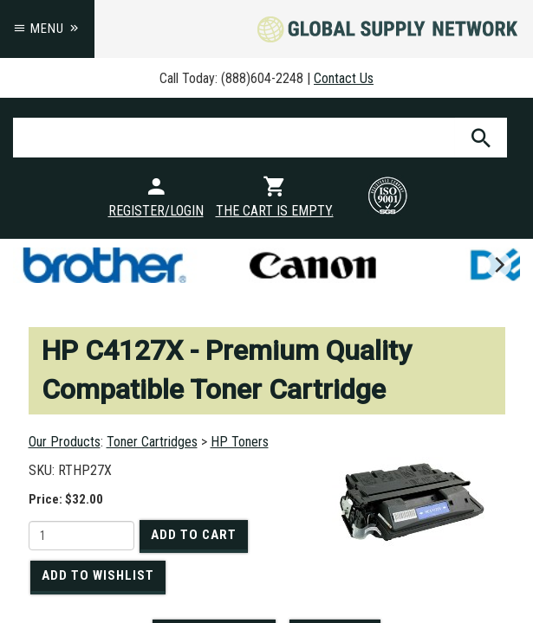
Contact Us (344, 78)
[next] (498, 265)
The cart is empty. (275, 210)
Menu (47, 28)
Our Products (65, 442)
